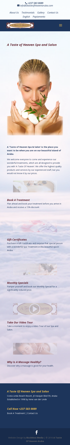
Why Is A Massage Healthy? (24, 362)
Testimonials (28, 12)
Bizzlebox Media (34, 437)
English (26, 16)
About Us (14, 12)
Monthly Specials (17, 283)
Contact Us (52, 12)
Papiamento (39, 16)
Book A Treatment (18, 200)
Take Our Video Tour (20, 322)
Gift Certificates (17, 239)
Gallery (40, 12)
